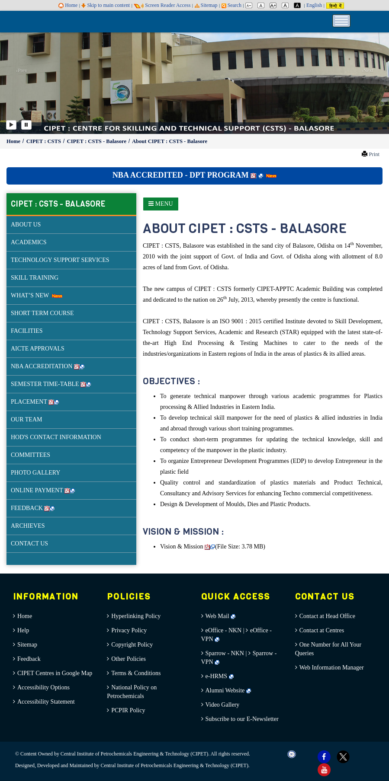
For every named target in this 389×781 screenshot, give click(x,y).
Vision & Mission (187, 546)
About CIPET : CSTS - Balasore (169, 141)
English (314, 5)
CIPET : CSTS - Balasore (97, 141)
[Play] (11, 125)
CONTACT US (29, 543)
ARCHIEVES (28, 526)
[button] (19, 72)
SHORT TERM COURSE (42, 313)
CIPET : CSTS (44, 141)
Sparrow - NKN (225, 653)
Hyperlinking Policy (136, 616)
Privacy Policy (129, 630)
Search (231, 5)
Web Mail (221, 616)
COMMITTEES (30, 455)
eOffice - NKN (224, 630)
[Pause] (26, 125)
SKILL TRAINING (34, 277)
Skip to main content (105, 5)
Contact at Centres (321, 630)
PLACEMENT (35, 401)
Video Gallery (223, 704)
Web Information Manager (331, 667)
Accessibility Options (43, 687)
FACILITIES (27, 331)
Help (23, 630)
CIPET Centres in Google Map (54, 673)
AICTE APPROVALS (37, 348)
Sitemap (206, 5)
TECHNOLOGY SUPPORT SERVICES (60, 260)
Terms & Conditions (136, 673)
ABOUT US (26, 224)
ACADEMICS (28, 242)
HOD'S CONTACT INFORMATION (56, 437)
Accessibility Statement (46, 701)
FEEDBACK (33, 508)
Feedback (29, 659)
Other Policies (128, 659)
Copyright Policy (132, 644)
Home (67, 5)
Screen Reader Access (162, 5)
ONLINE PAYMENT (43, 490)
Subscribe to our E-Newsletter (242, 719)
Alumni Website (228, 690)
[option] (194, 72)
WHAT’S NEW (36, 295)
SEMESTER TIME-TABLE (51, 384)
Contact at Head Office (327, 616)
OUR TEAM (26, 419)
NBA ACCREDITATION (47, 366)
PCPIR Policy (128, 710)
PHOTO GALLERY (35, 472)
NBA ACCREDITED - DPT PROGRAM (195, 175)
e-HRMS (220, 676)
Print (374, 154)
